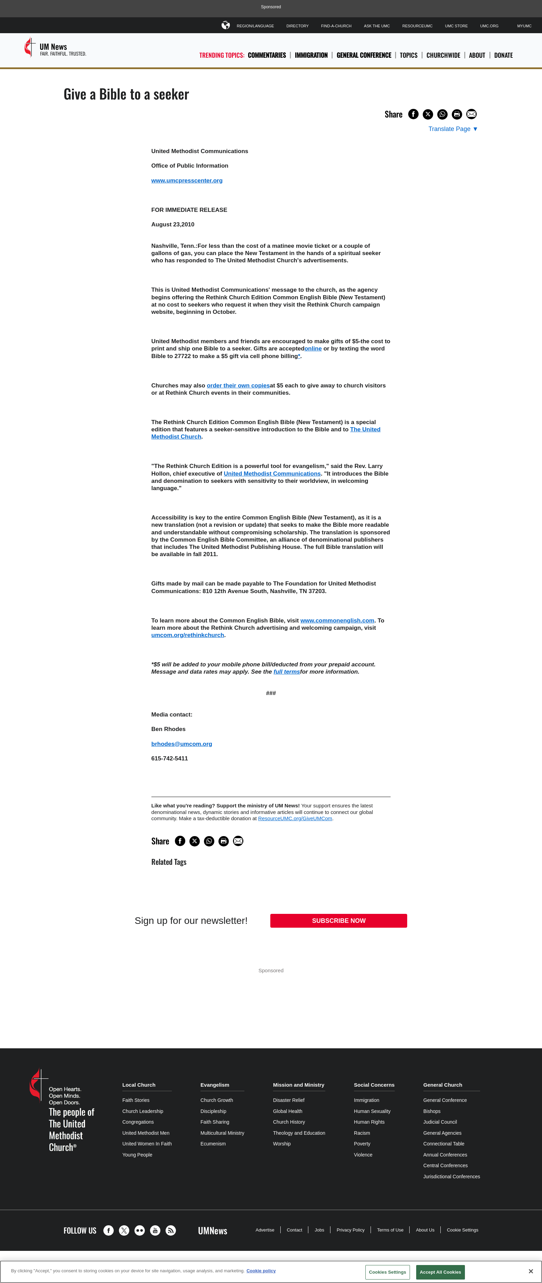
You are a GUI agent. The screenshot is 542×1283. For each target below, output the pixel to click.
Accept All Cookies (440, 1272)
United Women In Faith (147, 1143)
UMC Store (456, 26)
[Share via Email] (471, 114)
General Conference (364, 54)
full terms (287, 671)
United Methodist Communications (272, 473)
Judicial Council (440, 1122)
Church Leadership (142, 1111)
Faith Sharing (214, 1122)
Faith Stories (136, 1100)
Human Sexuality (372, 1111)
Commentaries (267, 54)
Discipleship (213, 1111)
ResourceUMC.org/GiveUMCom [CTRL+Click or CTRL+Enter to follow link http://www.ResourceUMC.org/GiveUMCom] (295, 818)
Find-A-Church (336, 26)
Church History (289, 1122)
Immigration (311, 54)
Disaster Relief (289, 1100)
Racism (362, 1133)
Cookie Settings (462, 1230)
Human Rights (369, 1122)
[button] (110, 1230)
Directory (298, 26)
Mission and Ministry (298, 1085)
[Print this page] (457, 114)
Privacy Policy (351, 1230)
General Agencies (442, 1133)
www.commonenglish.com (337, 620)
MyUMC (524, 26)
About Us (425, 1230)
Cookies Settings (387, 1272)
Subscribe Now (339, 920)
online (313, 348)
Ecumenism (213, 1143)
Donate (503, 55)
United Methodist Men (145, 1133)
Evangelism (214, 1085)
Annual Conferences (445, 1155)
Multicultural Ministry (222, 1133)
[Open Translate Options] (453, 129)
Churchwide (443, 55)
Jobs (319, 1230)
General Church (442, 1085)
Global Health (287, 1111)
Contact (294, 1230)
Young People (137, 1155)
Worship (282, 1143)
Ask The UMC (377, 26)
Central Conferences (445, 1165)
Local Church (139, 1085)
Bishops (432, 1111)
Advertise (264, 1230)
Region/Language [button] (255, 24)
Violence (363, 1155)
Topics (409, 55)
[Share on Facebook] (413, 114)
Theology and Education (299, 1133)
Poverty (362, 1143)
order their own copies (238, 385)
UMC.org (489, 26)
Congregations (138, 1122)
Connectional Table (444, 1143)
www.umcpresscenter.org (187, 180)
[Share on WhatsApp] (442, 114)
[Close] (531, 1271)
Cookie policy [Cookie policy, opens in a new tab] (261, 1270)
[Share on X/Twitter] (428, 114)
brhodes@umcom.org (181, 744)
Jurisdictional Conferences (451, 1176)
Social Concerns (374, 1085)
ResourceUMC (417, 26)
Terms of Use (390, 1230)
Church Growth (216, 1100)
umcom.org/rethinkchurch (187, 635)
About (477, 55)
